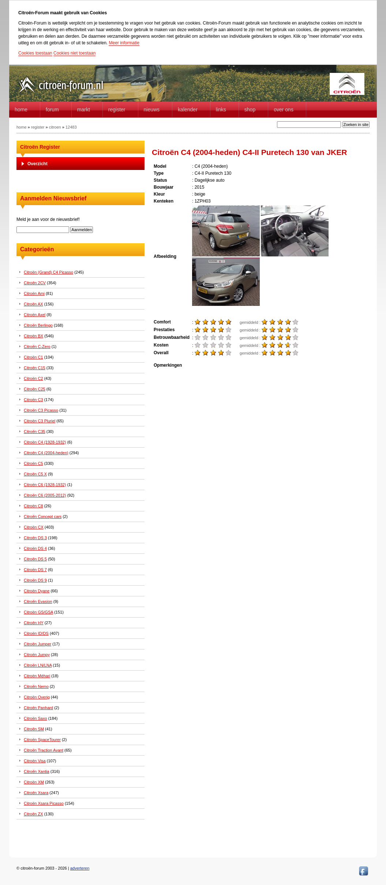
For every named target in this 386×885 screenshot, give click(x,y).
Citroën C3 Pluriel (39, 421)
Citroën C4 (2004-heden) (46, 453)
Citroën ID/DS (36, 633)
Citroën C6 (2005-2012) (45, 495)
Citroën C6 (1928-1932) (45, 484)
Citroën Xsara (36, 792)
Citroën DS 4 (35, 548)
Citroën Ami (34, 293)
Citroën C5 (33, 463)
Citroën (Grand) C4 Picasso (48, 272)
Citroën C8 (33, 506)
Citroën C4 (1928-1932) (45, 442)
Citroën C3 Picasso (41, 410)
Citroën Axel (34, 314)
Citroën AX (33, 304)
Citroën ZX (33, 814)
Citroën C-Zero (37, 346)
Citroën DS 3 (35, 538)
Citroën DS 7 (35, 569)
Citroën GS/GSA (38, 612)
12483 (71, 127)
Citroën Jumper (37, 644)
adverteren (80, 868)
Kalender (188, 109)
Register (116, 109)
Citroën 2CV (35, 283)
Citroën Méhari (37, 676)
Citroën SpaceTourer (42, 739)
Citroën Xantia (36, 771)
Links (221, 109)
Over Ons (283, 109)
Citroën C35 (34, 431)
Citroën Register (40, 147)
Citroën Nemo (36, 686)
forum (52, 109)
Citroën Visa (35, 761)
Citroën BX (33, 336)
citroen (55, 127)
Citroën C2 (33, 378)
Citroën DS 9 (35, 580)
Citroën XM (34, 782)
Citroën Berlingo (38, 325)
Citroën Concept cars (42, 516)
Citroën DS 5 (35, 559)
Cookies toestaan (35, 53)
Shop (249, 109)
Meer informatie (124, 42)
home (21, 109)
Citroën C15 (34, 368)
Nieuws (152, 109)
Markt (83, 109)
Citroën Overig (37, 697)
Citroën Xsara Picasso (44, 803)
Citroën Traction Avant (43, 750)
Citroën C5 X (35, 474)
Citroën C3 (33, 399)
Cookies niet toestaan (74, 53)
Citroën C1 (33, 357)
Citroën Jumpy (37, 654)
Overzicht (37, 163)
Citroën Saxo (35, 718)
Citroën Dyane (36, 591)
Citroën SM (34, 729)
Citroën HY (34, 623)
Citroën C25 (34, 389)
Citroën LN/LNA (38, 665)
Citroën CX (34, 527)
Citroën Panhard (38, 708)
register (38, 127)
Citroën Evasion (38, 601)
